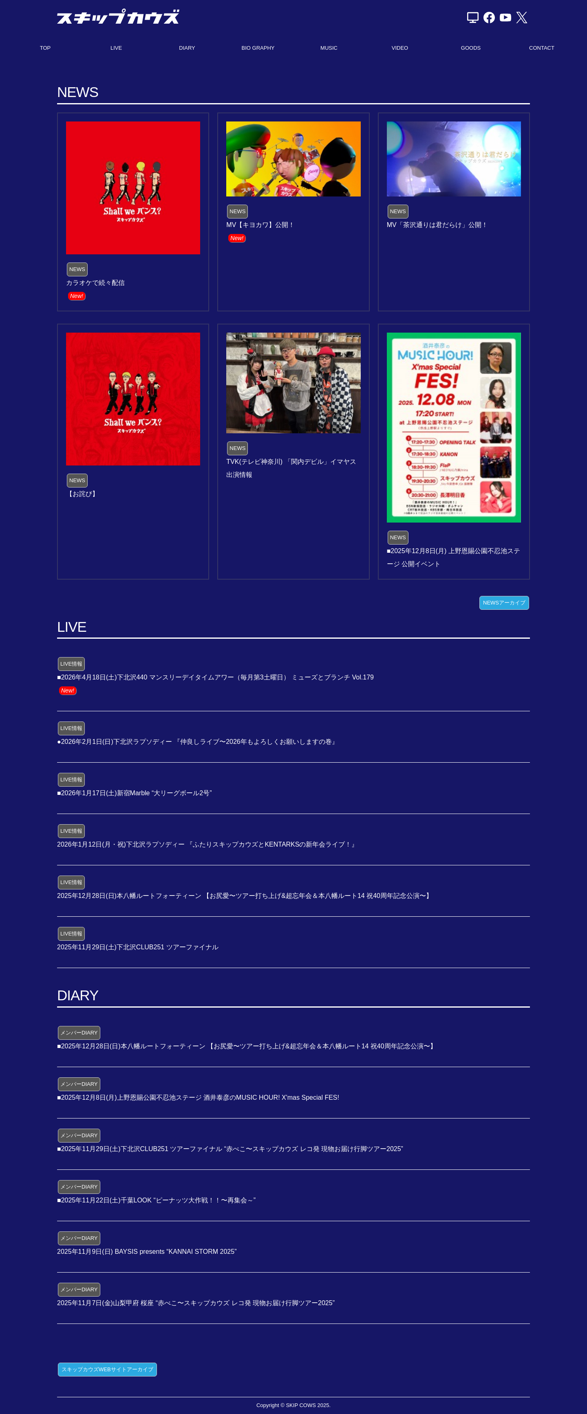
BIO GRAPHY (258, 48)
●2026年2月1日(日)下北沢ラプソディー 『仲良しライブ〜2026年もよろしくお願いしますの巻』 (197, 741)
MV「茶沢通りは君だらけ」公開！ (437, 224)
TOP (45, 48)
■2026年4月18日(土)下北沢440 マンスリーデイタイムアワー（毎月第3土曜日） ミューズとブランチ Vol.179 (215, 677)
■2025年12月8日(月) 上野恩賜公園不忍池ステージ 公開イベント (453, 557)
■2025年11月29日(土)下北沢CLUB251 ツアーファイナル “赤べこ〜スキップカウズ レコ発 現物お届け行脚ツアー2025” (230, 1148)
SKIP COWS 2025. (308, 1405)
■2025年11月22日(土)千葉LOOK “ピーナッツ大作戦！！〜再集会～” (156, 1200)
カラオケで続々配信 (95, 282)
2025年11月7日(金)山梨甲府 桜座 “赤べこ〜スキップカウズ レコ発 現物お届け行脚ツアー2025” (196, 1302)
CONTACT (541, 48)
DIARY (187, 48)
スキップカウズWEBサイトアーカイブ (107, 1369)
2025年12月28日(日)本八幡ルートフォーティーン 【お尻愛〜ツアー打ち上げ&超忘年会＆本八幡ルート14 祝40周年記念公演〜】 (245, 895)
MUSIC (329, 48)
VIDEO (400, 48)
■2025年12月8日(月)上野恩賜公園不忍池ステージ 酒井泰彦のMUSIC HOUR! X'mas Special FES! (198, 1097)
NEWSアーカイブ (504, 603)
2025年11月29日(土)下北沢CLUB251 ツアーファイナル (137, 947)
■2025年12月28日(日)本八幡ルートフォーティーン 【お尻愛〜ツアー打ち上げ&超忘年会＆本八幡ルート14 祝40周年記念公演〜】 (247, 1046)
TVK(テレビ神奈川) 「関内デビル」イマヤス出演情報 (291, 468)
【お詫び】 (82, 493)
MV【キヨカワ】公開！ (260, 224)
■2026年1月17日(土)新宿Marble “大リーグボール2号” (134, 793)
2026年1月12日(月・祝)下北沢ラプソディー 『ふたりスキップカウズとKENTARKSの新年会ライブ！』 (207, 844)
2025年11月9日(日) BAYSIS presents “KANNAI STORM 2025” (146, 1251)
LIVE (116, 48)
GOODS (471, 48)
